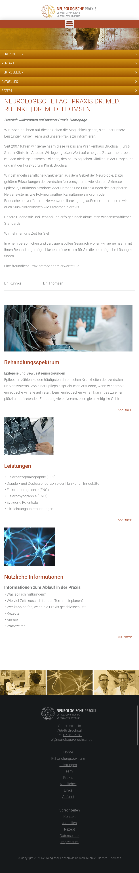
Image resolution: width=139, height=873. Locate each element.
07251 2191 (72, 735)
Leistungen (68, 765)
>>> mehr (124, 409)
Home (68, 752)
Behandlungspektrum (68, 758)
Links (68, 790)
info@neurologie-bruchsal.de (69, 739)
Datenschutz (69, 835)
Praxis (68, 777)
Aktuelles (69, 823)
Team (68, 771)
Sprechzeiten (69, 810)
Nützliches (68, 784)
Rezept (69, 829)
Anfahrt (68, 796)
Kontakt (69, 816)
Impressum (69, 842)
